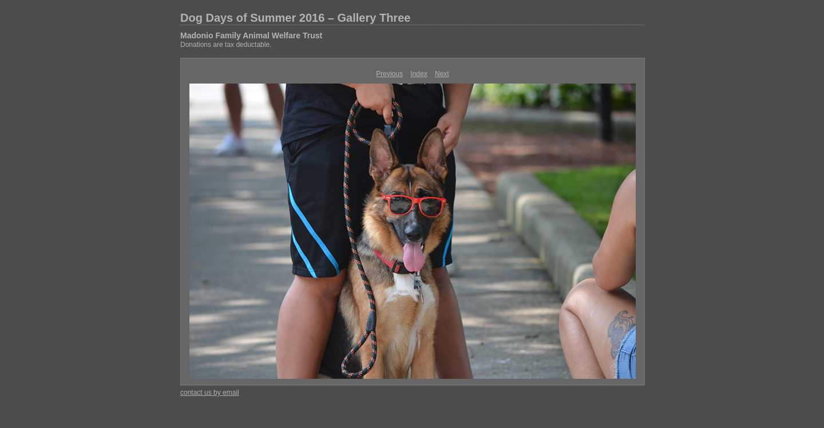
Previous (389, 74)
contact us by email (209, 393)
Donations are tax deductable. (225, 45)
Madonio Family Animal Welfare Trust (251, 35)
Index (418, 74)
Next (442, 74)
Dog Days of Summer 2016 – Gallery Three (295, 17)
